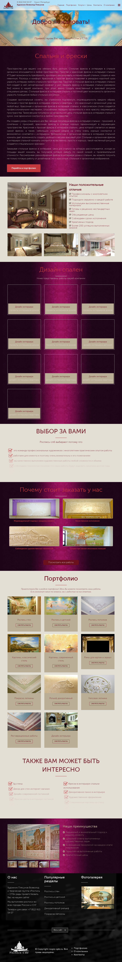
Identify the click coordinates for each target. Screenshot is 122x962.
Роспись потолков (54, 902)
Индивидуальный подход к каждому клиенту (34, 521)
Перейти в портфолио (24, 168)
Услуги (81, 5)
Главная (61, 5)
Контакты (97, 5)
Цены (89, 5)
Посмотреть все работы (61, 562)
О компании (109, 5)
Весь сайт (58, 930)
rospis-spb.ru (56, 949)
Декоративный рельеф (56, 908)
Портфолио (71, 5)
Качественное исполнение (88, 521)
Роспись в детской (54, 897)
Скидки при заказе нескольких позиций (88, 549)
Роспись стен (51, 891)
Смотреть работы (24, 625)
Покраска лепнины (54, 914)
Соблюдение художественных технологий (34, 549)
